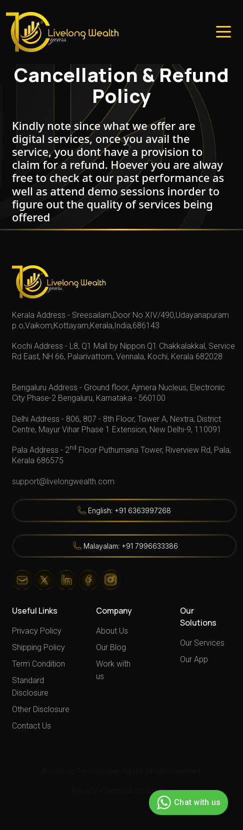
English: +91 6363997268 (129, 510)
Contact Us (31, 726)
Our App (194, 659)
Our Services (202, 643)
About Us (112, 631)
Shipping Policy (38, 647)
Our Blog (111, 647)
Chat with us (187, 803)
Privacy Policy (37, 631)
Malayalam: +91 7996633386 (131, 546)
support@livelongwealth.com (63, 481)
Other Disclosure (41, 709)
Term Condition (38, 664)
